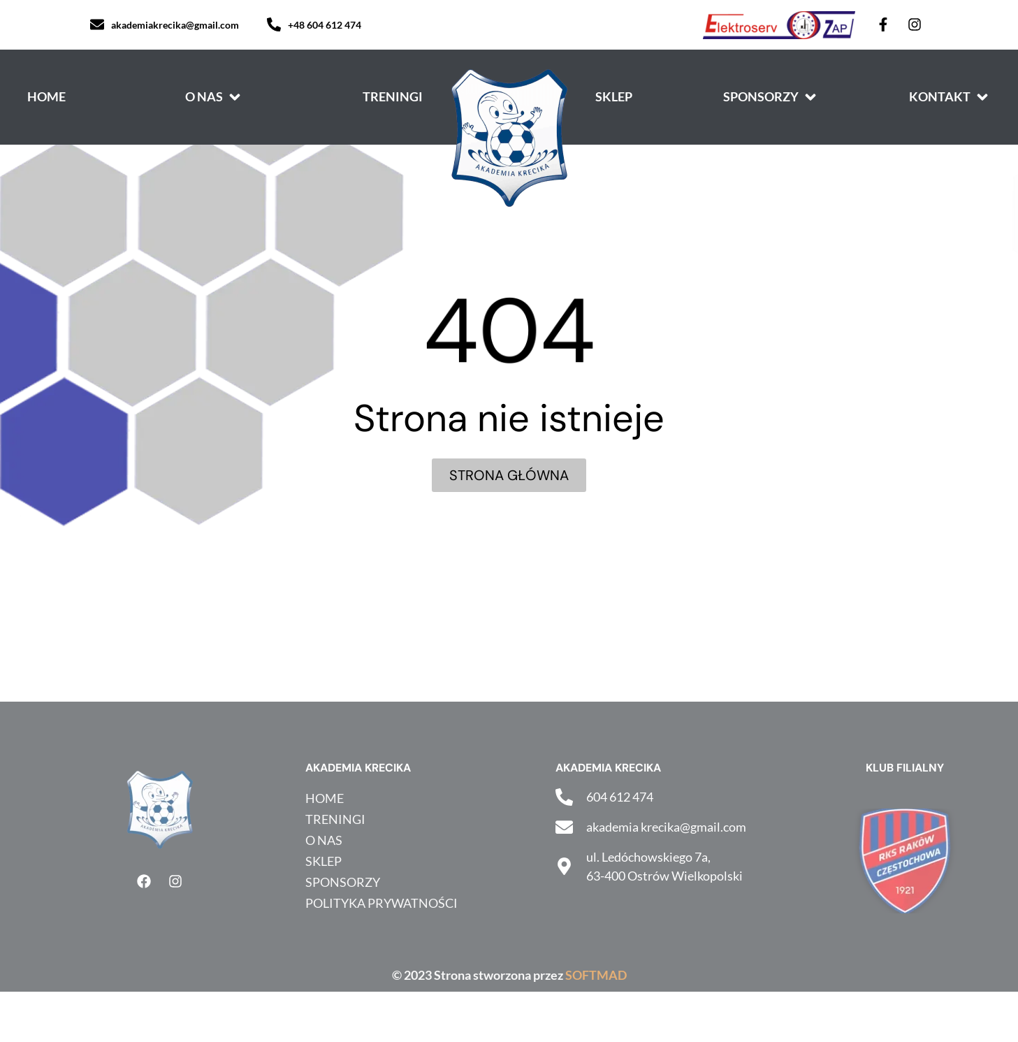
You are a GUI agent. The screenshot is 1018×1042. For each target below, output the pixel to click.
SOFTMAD (596, 975)
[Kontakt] (950, 97)
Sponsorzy (342, 882)
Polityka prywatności (381, 903)
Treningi (335, 819)
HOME (324, 798)
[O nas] (214, 97)
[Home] (46, 97)
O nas (323, 840)
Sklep (323, 861)
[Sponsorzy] (771, 97)
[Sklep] (613, 97)
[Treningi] (393, 97)
